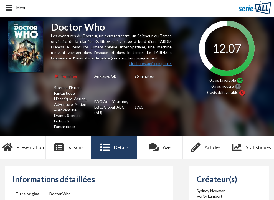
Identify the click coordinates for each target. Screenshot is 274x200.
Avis (159, 147)
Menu (15, 8)
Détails (114, 147)
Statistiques (251, 147)
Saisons (69, 147)
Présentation (23, 147)
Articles (205, 147)
